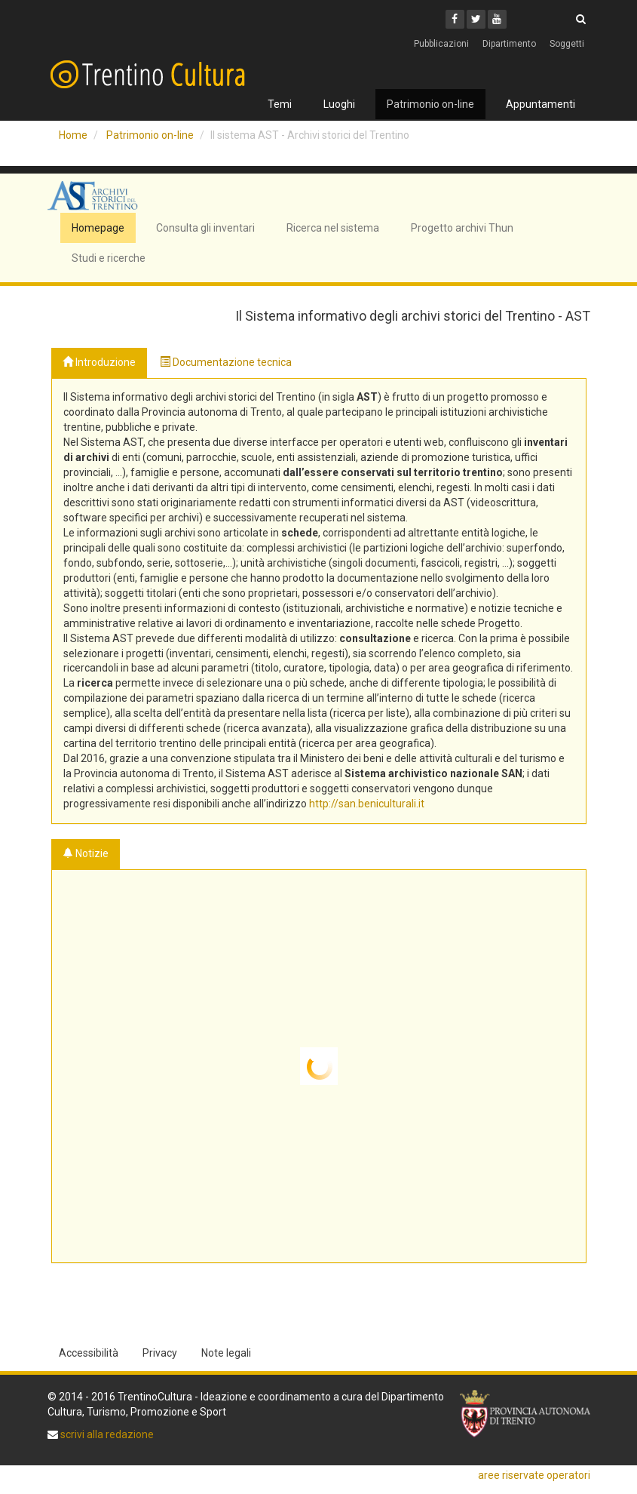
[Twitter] (476, 19)
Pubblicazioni (441, 43)
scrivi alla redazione (106, 1434)
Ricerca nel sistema (332, 228)
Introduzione (99, 362)
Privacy (159, 1353)
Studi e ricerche (108, 258)
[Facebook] (455, 19)
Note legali (226, 1353)
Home (73, 135)
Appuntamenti (540, 104)
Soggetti (567, 43)
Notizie (86, 853)
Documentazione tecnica (226, 362)
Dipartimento (509, 43)
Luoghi (339, 104)
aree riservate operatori (534, 1475)
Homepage (98, 228)
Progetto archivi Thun (462, 228)
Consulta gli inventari (205, 228)
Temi (280, 104)
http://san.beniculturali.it (366, 804)
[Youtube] (497, 19)
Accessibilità (88, 1353)
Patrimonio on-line (430, 104)
